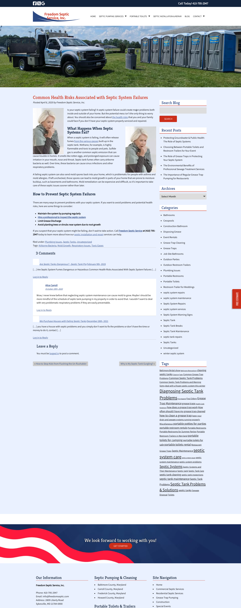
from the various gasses (86, 141)
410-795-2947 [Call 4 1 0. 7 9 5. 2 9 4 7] (50, 592)
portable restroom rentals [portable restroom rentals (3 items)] (173, 427)
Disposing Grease (172, 231)
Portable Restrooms (173, 276)
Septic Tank (169, 320)
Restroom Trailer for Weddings (178, 287)
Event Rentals (170, 237)
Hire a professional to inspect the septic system (62, 217)
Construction (163, 602)
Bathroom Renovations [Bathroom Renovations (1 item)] (189, 370)
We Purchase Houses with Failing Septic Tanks (63, 321)
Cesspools (168, 220)
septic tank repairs (172, 336)
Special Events (163, 606)
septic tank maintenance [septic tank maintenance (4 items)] (175, 479)
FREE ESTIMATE (237, 299)
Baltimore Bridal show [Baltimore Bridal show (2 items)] (170, 370)
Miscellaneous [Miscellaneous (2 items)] (166, 423)
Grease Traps (170, 248)
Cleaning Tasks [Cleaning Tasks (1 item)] (178, 374)
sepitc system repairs (174, 292)
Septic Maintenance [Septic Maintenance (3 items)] (182, 450)
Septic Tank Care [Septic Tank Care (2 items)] (196, 470)
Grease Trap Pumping (167, 597)
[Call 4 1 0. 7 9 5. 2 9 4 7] (200, 3)
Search (168, 118)
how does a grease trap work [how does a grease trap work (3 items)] (182, 407)
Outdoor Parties (171, 259)
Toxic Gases (97, 245)
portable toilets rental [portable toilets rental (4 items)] (177, 444)
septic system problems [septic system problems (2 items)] (190, 461)
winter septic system (173, 353)
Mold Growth (64, 245)
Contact (197, 16)
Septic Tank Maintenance (176, 331)
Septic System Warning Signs (178, 314)
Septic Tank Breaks (173, 325)
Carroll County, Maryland (110, 589)
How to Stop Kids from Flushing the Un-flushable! (61, 363)
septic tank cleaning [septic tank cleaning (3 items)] (170, 474)
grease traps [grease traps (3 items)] (188, 403)
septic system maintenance (177, 298)
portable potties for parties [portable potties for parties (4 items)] (189, 423)
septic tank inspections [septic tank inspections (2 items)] (192, 474)
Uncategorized (84, 241)
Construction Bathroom (175, 226)
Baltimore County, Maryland (112, 584)
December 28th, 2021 (97, 321)
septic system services (174, 309)
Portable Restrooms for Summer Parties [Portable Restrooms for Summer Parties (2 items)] (178, 431)
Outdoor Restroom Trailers (177, 264)
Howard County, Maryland (111, 597)
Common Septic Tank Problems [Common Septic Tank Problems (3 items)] (186, 378)
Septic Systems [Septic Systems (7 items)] (171, 466)
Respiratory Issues (81, 245)
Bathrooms (169, 215)
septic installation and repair (88, 234)
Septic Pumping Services (111, 16)
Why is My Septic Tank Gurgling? (137, 363)
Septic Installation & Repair (167, 16)
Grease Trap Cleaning (174, 242)
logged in (54, 353)
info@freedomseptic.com (56, 596)
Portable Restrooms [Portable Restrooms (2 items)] (197, 427)
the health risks (120, 117)
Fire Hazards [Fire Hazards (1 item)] (182, 399)
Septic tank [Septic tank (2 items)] (182, 470)
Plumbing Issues (53, 241)
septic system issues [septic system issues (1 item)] (188, 458)
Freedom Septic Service (130, 230)
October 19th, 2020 (54, 288)
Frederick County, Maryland (112, 593)
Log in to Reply (40, 276)
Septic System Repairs (174, 303)
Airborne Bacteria (47, 245)
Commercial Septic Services (170, 589)
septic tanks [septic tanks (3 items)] (185, 490)
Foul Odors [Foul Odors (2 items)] (191, 398)
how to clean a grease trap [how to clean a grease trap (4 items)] (176, 415)
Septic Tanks (69, 241)
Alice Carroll (51, 285)
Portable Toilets (138, 16)
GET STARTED (121, 546)
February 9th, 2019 (96, 264)
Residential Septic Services (169, 593)
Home (93, 16)
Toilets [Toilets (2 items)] (171, 494)
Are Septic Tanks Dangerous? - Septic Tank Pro (63, 264)
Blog (187, 16)
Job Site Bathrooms (173, 253)
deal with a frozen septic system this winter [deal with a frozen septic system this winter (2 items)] (185, 385)
